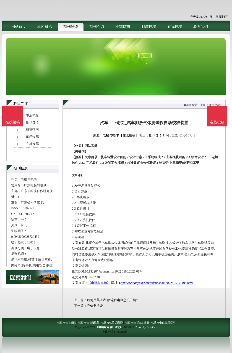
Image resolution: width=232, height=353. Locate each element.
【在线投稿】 (128, 135)
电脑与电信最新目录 (163, 322)
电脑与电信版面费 (112, 322)
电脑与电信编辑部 (88, 322)
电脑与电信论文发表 (137, 322)
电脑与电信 (111, 135)
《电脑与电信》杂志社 (109, 327)
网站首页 (18, 27)
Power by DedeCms (146, 327)
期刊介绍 (96, 27)
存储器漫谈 (95, 306)
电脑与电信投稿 (66, 322)
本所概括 (44, 27)
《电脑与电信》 (99, 283)
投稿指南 (122, 27)
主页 (203, 105)
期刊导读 (70, 27)
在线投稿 (174, 27)
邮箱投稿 (148, 27)
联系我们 (200, 27)
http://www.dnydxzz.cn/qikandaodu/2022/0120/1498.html (156, 283)
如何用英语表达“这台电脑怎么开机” (112, 300)
